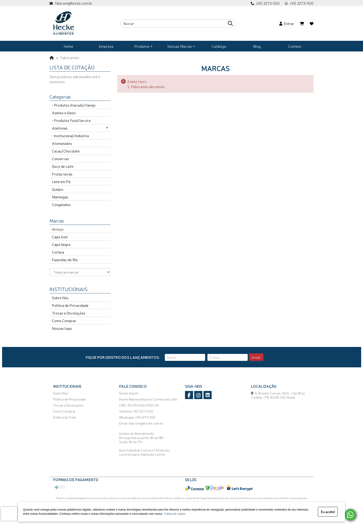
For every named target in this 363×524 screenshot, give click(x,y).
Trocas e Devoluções (68, 312)
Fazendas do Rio (65, 259)
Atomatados (62, 143)
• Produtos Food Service (71, 120)
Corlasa (58, 251)
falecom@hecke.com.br (73, 3)
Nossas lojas (62, 328)
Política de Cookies (174, 513)
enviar (256, 357)
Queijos (57, 189)
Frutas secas (62, 173)
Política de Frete (64, 417)
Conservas (60, 158)
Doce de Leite (62, 166)
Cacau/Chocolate (66, 150)
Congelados (61, 204)
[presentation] (9, 514)
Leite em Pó (61, 181)
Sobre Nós (60, 297)
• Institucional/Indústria (70, 135)
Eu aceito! (328, 512)
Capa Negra (61, 244)
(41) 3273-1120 (301, 3)
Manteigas (60, 196)
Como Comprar (64, 320)
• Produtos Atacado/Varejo (74, 105)
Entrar (286, 23)
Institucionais (69, 288)
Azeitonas (60, 127)
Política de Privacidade (70, 305)
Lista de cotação (72, 67)
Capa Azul (60, 236)
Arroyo (57, 229)
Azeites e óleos (64, 112)
